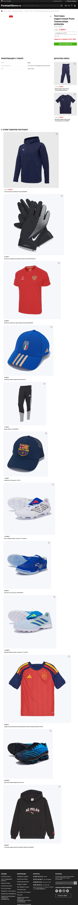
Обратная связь (5, 883)
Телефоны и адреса (22, 876)
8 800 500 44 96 (57, 1)
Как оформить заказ (23, 887)
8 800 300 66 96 (37, 885)
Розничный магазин (23, 881)
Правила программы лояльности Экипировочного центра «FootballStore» (24, 900)
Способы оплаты (6, 876)
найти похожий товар (65, 44)
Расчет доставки (6, 888)
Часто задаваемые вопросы (6, 879)
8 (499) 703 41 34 (38, 876)
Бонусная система (22, 879)
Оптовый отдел (21, 889)
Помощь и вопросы (71, 1)
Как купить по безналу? (24, 892)
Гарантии (19, 895)
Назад (3, 11)
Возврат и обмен (22, 884)
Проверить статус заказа (8, 891)
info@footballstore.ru (41, 888)
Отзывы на (64, 895)
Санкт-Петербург (6, 1)
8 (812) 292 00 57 (38, 879)
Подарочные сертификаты (8, 893)
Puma (29, 62)
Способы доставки (6, 886)
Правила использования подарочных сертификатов (8, 898)
